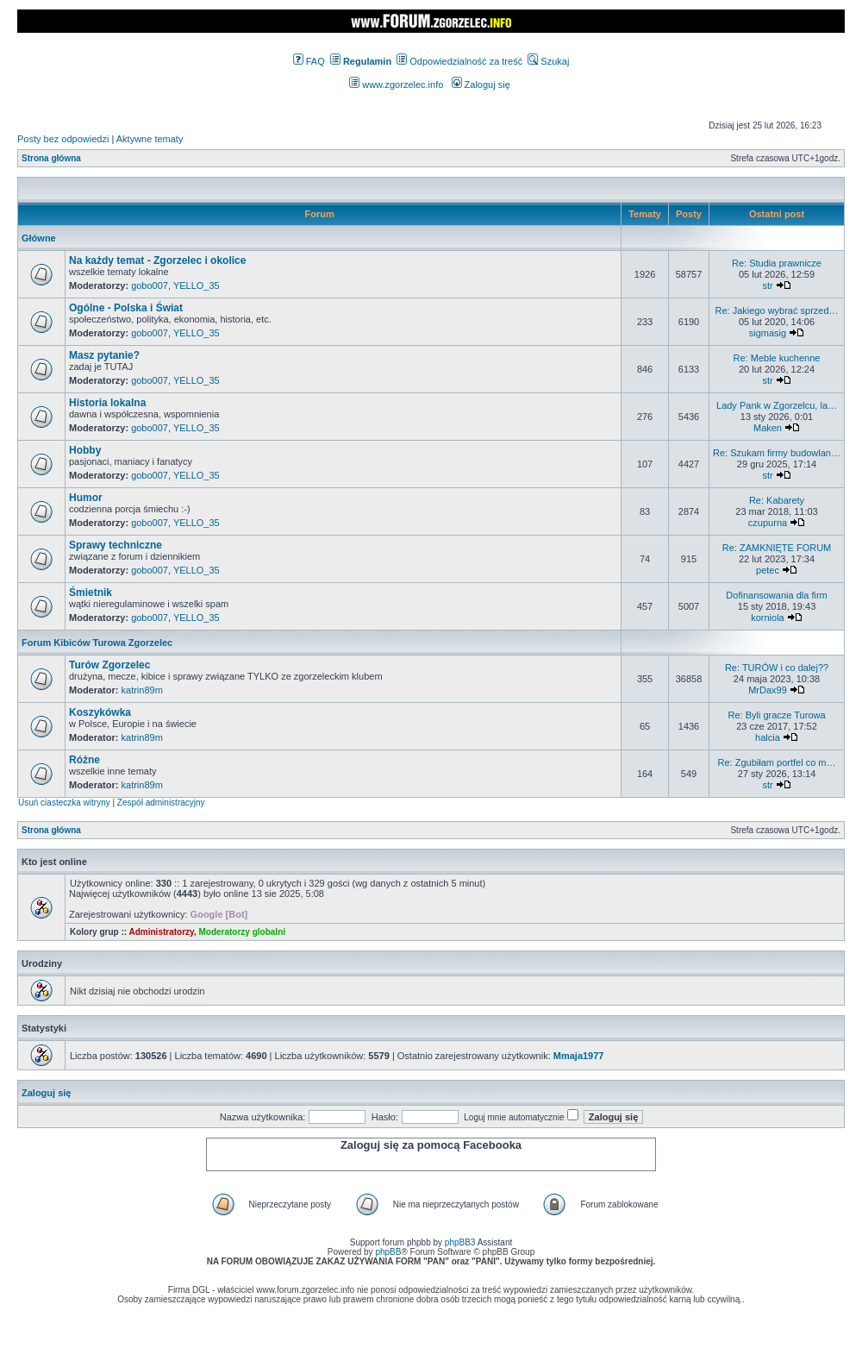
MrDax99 (767, 690)
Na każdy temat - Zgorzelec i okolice (157, 260)
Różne (84, 760)
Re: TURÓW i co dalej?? (776, 667)
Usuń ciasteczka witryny (64, 802)
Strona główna (51, 158)
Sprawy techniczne (115, 545)
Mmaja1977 (578, 1056)
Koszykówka (100, 712)
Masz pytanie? (104, 355)
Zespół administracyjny (161, 802)
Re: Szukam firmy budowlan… (776, 453)
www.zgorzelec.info (396, 84)
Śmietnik (90, 592)
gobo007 (149, 285)
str (767, 285)
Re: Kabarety (776, 500)
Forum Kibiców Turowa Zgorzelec (97, 642)
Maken (767, 428)
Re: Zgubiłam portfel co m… (777, 762)
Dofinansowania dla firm (776, 595)
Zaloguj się (481, 84)
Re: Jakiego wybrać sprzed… (776, 310)
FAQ (309, 61)
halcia (767, 737)
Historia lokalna (107, 403)
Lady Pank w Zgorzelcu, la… (776, 405)
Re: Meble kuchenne (777, 358)
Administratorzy (161, 932)
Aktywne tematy (150, 139)
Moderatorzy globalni (241, 932)
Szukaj (548, 61)
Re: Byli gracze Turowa (776, 715)
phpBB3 (460, 1242)
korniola (767, 617)
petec (767, 570)
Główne (39, 238)
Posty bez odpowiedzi (63, 139)
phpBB (388, 1252)
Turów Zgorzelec (109, 665)
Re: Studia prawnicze (776, 263)
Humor (86, 498)
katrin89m (142, 690)
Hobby (85, 450)
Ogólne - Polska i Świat (126, 308)
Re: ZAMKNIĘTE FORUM (777, 548)
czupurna (767, 522)
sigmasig (767, 333)
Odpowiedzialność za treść (459, 61)
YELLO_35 (196, 285)
